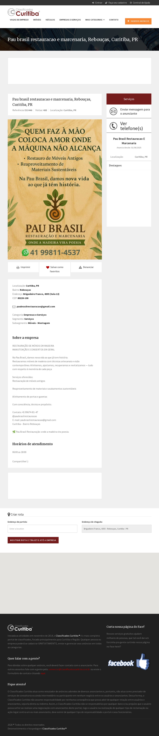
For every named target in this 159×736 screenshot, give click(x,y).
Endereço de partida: (17, 521)
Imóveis (37, 19)
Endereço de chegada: (92, 521)
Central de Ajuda (140, 2)
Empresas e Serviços (70, 19)
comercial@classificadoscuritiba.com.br (69, 669)
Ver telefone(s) (131, 125)
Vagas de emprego (19, 19)
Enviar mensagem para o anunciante (135, 111)
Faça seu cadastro (116, 2)
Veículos (50, 19)
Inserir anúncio (138, 21)
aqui (43, 673)
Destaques (115, 165)
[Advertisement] (79, 68)
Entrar (97, 2)
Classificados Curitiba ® (54, 728)
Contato (113, 19)
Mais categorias (95, 19)
